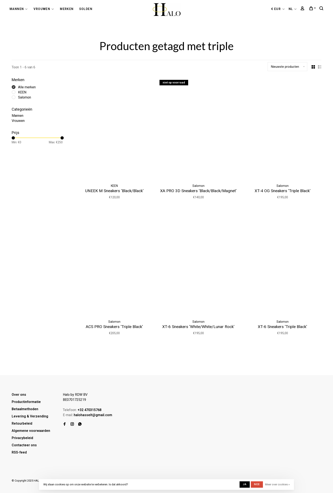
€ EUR (276, 9)
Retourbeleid (22, 423)
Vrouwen (42, 9)
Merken (66, 9)
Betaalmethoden (25, 409)
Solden (85, 9)
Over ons (19, 395)
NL (291, 9)
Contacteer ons (24, 445)
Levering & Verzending (30, 416)
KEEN (22, 92)
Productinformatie (26, 402)
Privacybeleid (22, 438)
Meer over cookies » (277, 484)
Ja (245, 484)
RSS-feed (19, 452)
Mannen (17, 9)
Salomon (24, 97)
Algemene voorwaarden (31, 431)
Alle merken (27, 87)
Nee (257, 484)
